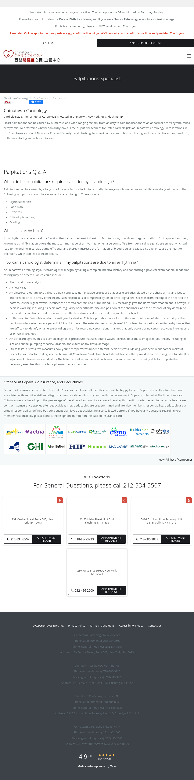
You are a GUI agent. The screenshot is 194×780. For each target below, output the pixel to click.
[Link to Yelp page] (60, 500)
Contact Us (155, 625)
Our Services (41, 98)
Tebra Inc (58, 625)
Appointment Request (47, 539)
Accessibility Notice (131, 625)
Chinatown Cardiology (16, 98)
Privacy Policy (76, 625)
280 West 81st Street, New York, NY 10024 (97, 572)
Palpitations (59, 98)
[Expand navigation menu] (189, 56)
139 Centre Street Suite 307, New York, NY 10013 (32, 521)
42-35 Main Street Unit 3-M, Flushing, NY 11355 (97, 521)
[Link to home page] (34, 55)
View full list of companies (175, 459)
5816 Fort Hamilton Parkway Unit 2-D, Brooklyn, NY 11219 (161, 521)
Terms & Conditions (102, 625)
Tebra (113, 766)
